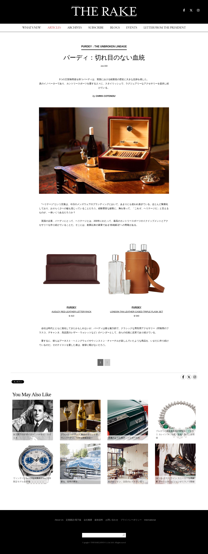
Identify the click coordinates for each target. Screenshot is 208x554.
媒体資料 (99, 520)
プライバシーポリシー (131, 520)
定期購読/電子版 (73, 520)
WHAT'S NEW (31, 28)
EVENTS (131, 28)
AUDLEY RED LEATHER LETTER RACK (71, 311)
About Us (59, 520)
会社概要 (88, 520)
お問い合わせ (111, 520)
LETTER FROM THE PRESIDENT (165, 28)
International (150, 520)
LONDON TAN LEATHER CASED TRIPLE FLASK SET (136, 311)
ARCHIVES (74, 28)
